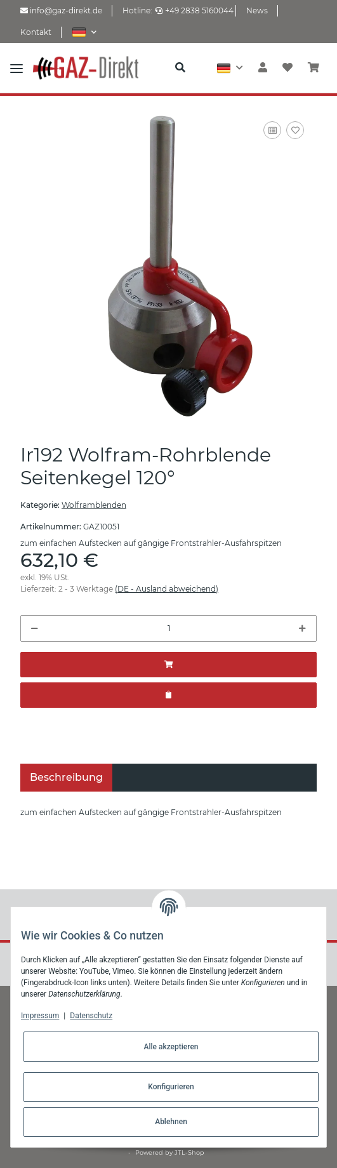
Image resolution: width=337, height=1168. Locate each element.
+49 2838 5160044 (194, 10)
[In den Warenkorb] (168, 664)
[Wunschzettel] (287, 68)
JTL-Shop (189, 1152)
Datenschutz (91, 1015)
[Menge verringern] (34, 628)
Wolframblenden (94, 505)
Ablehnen (171, 1121)
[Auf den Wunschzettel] (295, 130)
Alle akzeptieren (170, 1046)
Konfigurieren (171, 1086)
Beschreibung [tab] (66, 777)
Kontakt (35, 32)
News (257, 10)
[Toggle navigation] (16, 68)
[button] (84, 32)
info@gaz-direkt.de (61, 10)
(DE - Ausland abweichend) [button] (166, 589)
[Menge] (168, 628)
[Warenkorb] (313, 68)
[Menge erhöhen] (302, 628)
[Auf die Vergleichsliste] (272, 130)
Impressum (40, 1015)
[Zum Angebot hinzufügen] (168, 695)
